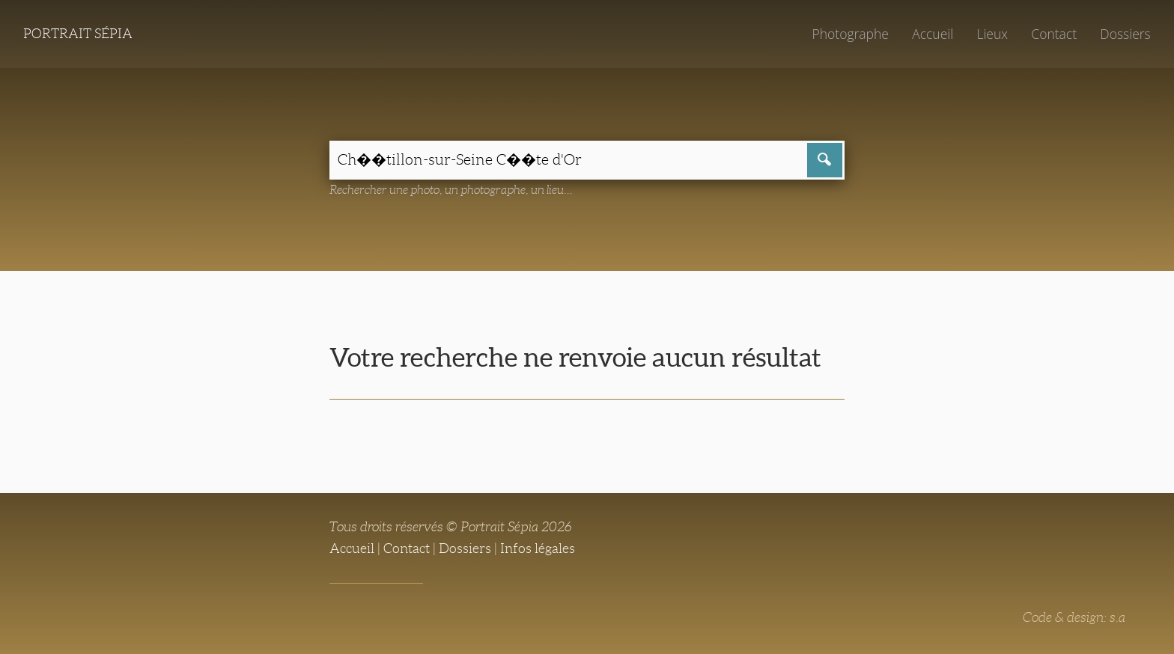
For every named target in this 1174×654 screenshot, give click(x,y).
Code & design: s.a (1074, 617)
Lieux (992, 34)
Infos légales (537, 548)
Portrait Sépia (78, 33)
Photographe (850, 34)
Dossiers (1125, 34)
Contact (1054, 34)
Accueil (932, 34)
